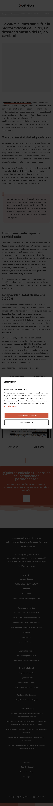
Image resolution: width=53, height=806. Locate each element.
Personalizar (26, 422)
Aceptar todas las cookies (26, 415)
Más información (10, 406)
